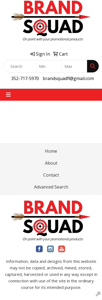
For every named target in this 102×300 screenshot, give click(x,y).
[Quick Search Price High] (74, 66)
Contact (51, 175)
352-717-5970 (25, 78)
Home (51, 151)
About (51, 163)
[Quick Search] (19, 66)
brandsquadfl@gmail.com (68, 78)
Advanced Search (51, 187)
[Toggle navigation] (8, 94)
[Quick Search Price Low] (49, 66)
